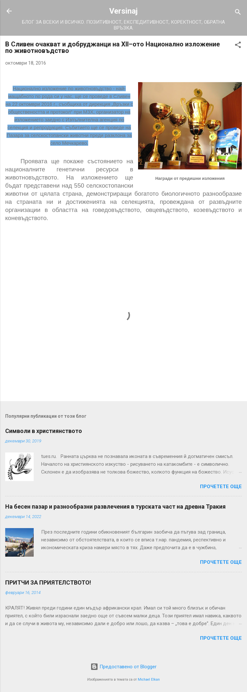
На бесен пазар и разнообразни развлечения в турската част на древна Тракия (115, 506)
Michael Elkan (149, 679)
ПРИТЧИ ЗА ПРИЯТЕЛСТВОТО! (48, 582)
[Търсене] (238, 13)
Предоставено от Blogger (123, 667)
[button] (238, 46)
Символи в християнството (43, 430)
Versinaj (123, 11)
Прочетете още (221, 486)
